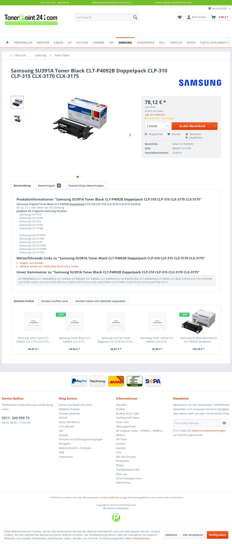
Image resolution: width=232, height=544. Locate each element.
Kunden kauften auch (54, 301)
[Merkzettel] (180, 17)
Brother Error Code (127, 413)
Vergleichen (154, 134)
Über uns (121, 474)
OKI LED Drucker (126, 456)
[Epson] (191, 42)
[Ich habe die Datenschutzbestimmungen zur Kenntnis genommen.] (174, 430)
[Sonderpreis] (145, 42)
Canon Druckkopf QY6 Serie (75, 405)
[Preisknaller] (23, 42)
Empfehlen (193, 137)
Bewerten (193, 134)
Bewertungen (49, 185)
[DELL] (162, 42)
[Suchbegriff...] (107, 17)
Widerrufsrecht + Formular (75, 448)
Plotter (120, 465)
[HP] (70, 42)
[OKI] (111, 42)
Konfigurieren (217, 535)
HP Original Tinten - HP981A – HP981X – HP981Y (140, 433)
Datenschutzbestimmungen (209, 430)
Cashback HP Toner (127, 417)
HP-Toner (121, 439)
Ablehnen (171, 535)
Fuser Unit (122, 422)
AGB (61, 452)
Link (118, 452)
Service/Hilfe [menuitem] (218, 8)
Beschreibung (22, 185)
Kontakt (63, 435)
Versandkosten (111, 497)
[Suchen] (135, 17)
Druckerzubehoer (69, 413)
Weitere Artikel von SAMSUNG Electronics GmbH (47, 266)
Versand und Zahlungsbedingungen (81, 439)
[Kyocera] (82, 42)
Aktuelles (121, 405)
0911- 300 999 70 (16, 418)
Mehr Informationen (137, 538)
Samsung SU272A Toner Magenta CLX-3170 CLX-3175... (116, 339)
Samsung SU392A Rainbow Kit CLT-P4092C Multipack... (198, 339)
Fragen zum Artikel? (30, 263)
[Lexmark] (98, 42)
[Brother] (43, 42)
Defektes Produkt (69, 409)
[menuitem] (107, 17)
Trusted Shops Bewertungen (86, 185)
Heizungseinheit (126, 426)
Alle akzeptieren (193, 535)
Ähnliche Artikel (24, 301)
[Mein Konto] (196, 17)
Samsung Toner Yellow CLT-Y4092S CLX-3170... (157, 339)
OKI (61, 430)
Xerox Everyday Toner (129, 478)
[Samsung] (125, 42)
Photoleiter (122, 461)
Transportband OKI (127, 469)
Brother (120, 409)
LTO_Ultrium (66, 426)
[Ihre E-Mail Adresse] (196, 423)
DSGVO (63, 417)
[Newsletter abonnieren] (224, 423)
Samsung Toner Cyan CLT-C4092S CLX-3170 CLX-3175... (33, 339)
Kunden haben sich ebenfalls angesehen (100, 301)
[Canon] (58, 42)
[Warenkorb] (220, 17)
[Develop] (176, 42)
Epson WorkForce (69, 422)
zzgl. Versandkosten (155, 114)
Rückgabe (65, 443)
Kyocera (121, 443)
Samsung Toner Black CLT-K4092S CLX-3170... (75, 339)
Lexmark (121, 448)
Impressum (66, 456)
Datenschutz (123, 482)
